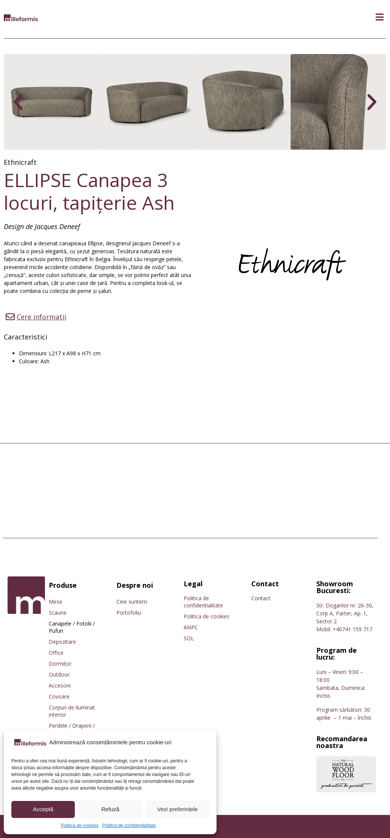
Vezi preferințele (177, 809)
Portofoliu (128, 612)
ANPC (191, 627)
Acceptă (43, 809)
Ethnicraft (20, 162)
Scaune (58, 612)
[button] (379, 17)
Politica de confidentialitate (129, 825)
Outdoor (59, 674)
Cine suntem (131, 601)
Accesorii (60, 685)
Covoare (59, 696)
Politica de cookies (79, 825)
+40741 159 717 (352, 629)
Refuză (110, 809)
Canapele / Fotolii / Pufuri (72, 627)
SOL (189, 638)
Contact (261, 598)
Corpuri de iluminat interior (72, 711)
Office (56, 652)
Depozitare (62, 641)
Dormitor (60, 663)
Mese (55, 601)
